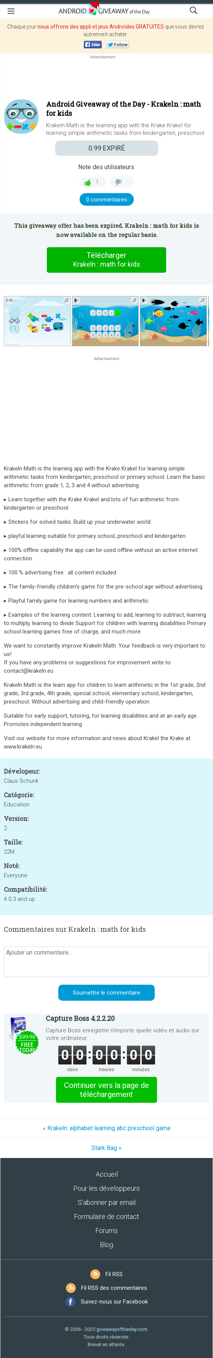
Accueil (107, 1174)
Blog (106, 1245)
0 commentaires (106, 199)
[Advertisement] (106, 79)
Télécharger (106, 260)
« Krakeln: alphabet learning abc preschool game (107, 1128)
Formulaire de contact (106, 1216)
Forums (106, 1231)
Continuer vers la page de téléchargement (106, 1090)
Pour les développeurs (106, 1188)
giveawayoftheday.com (121, 1329)
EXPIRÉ (106, 148)
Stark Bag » (106, 1148)
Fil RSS (114, 1274)
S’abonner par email (107, 1202)
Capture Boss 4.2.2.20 (80, 1018)
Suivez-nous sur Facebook (114, 1301)
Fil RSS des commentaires (114, 1287)
